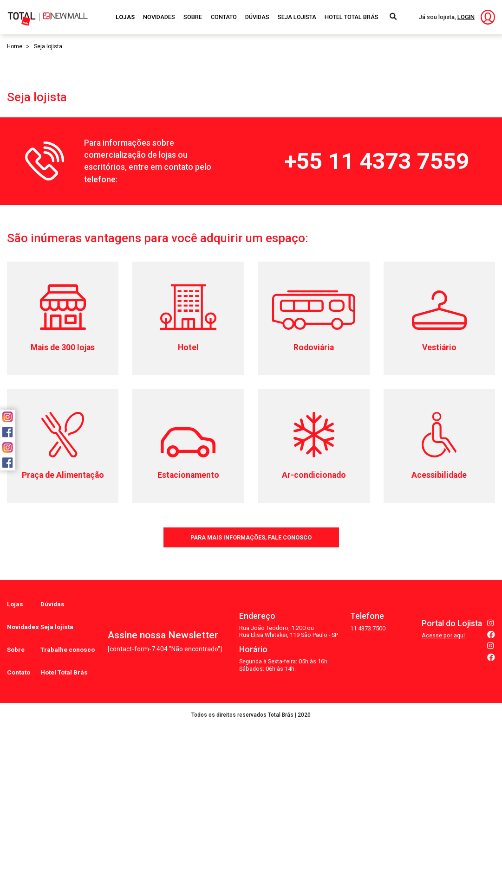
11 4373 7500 (367, 796)
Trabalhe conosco (69, 814)
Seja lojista (58, 799)
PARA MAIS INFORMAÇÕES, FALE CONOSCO (251, 721)
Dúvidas (257, 16)
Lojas (125, 16)
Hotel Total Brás (351, 16)
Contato (224, 16)
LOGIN (466, 16)
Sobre (192, 16)
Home (14, 46)
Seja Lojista (297, 16)
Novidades (159, 16)
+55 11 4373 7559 (376, 346)
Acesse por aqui (443, 803)
